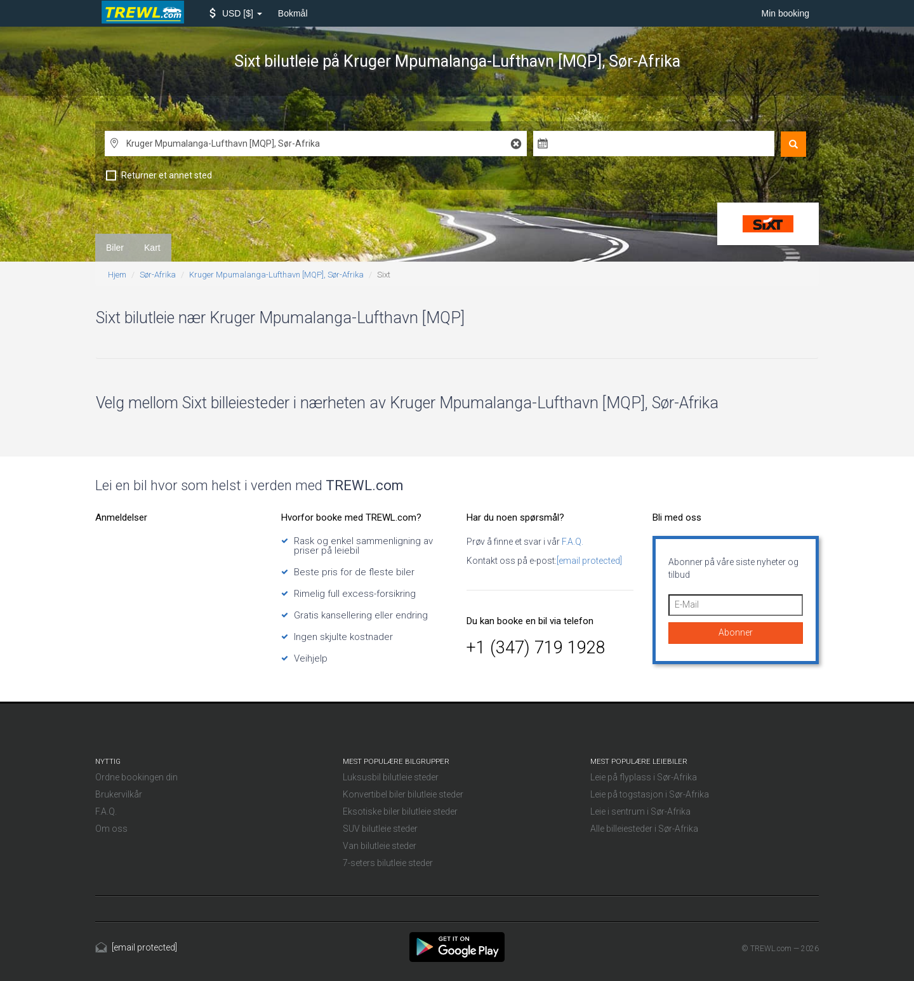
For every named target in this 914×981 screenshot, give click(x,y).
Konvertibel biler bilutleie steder (403, 794)
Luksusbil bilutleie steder (391, 777)
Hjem (117, 274)
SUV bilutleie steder (380, 829)
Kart (152, 248)
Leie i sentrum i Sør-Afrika (640, 811)
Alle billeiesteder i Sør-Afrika (644, 829)
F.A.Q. (571, 542)
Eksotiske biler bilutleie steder (400, 811)
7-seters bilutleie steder (388, 863)
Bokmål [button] (293, 13)
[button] (236, 13)
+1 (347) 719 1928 (536, 647)
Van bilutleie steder (379, 846)
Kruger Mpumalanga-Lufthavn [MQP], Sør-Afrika (276, 274)
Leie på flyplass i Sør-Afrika (643, 777)
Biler (115, 248)
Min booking (786, 13)
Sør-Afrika (158, 274)
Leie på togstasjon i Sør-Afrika (649, 794)
